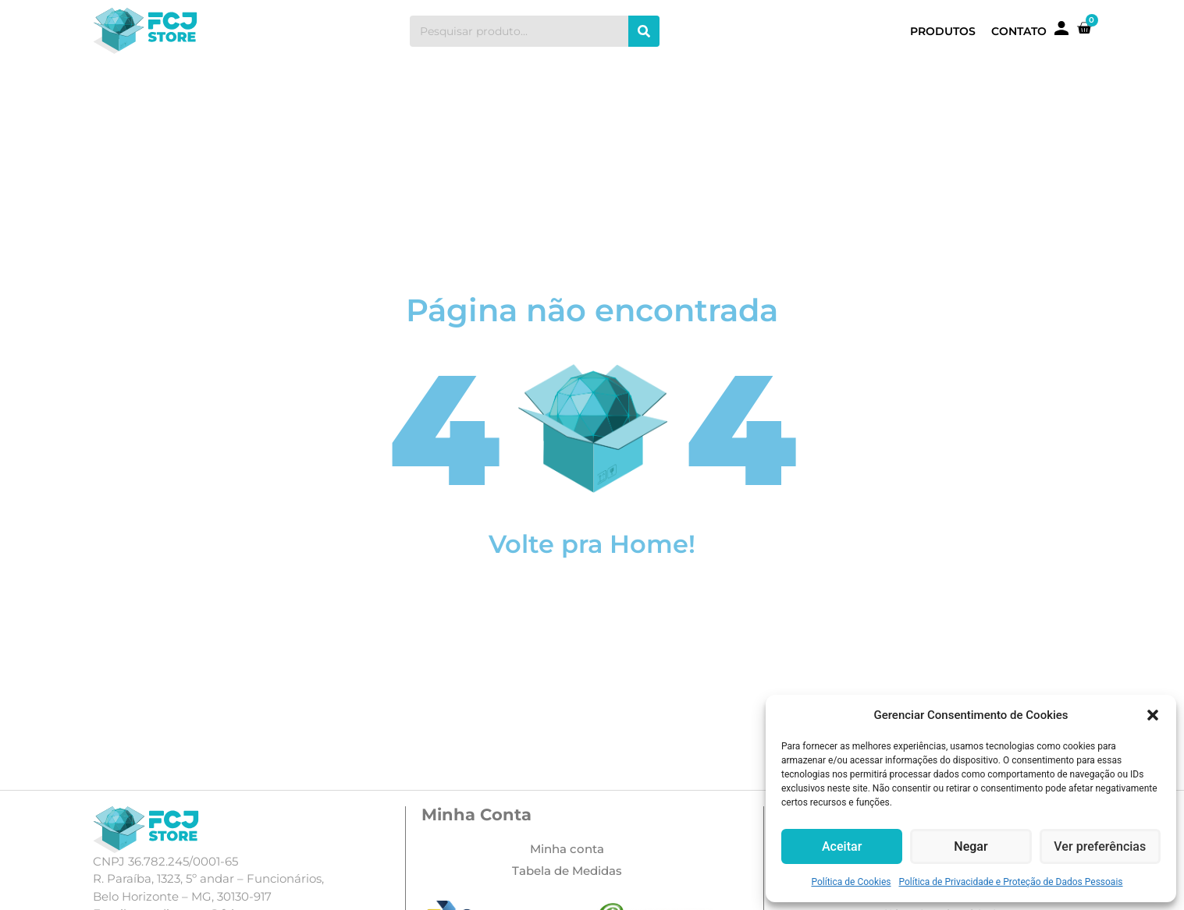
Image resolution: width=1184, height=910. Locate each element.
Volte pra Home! (592, 544)
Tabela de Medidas (567, 870)
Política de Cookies (851, 881)
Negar (971, 847)
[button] (1153, 715)
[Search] (644, 31)
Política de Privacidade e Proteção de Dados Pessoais (1011, 881)
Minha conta (567, 848)
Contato (1019, 31)
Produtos (943, 31)
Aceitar (842, 847)
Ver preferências (1100, 847)
